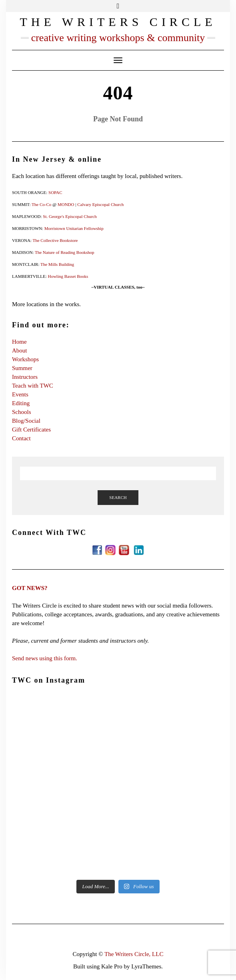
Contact (21, 438)
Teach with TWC (32, 385)
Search (117, 497)
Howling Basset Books (68, 276)
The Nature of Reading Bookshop (64, 252)
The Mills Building (57, 264)
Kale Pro (111, 966)
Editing (21, 403)
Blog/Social (26, 421)
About (19, 350)
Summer (22, 368)
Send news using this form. (44, 658)
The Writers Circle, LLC (133, 954)
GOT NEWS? (30, 588)
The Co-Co (41, 204)
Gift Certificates (31, 429)
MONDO (66, 204)
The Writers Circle (118, 21)
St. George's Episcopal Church (69, 216)
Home (19, 342)
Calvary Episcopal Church (100, 204)
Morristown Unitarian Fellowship (74, 228)
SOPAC (55, 192)
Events (20, 394)
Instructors (25, 377)
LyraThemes (146, 966)
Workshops (25, 359)
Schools (21, 412)
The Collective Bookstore (55, 240)
